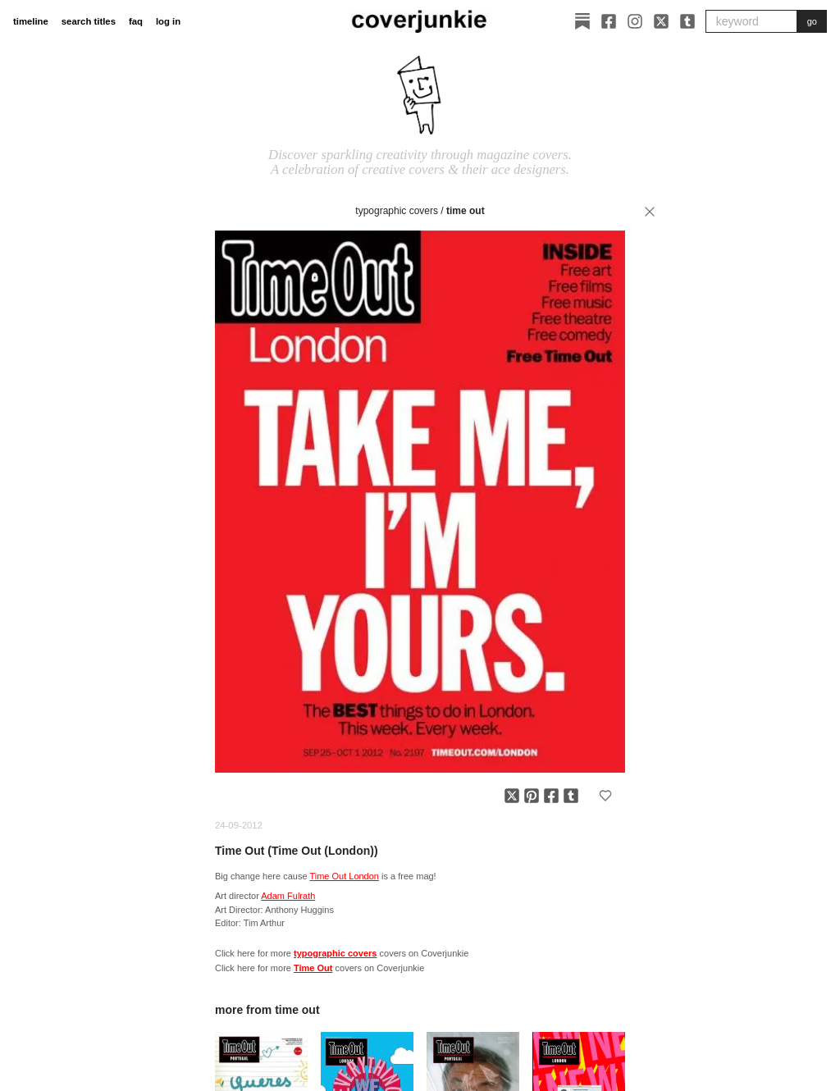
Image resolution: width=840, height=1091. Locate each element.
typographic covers (396, 211)
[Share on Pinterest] (531, 795)
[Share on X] (512, 795)
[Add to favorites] (605, 795)
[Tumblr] (687, 21)
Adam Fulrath (288, 896)
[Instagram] (635, 21)
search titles (89, 21)
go (812, 21)
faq (136, 21)
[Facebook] (608, 21)
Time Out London (344, 876)
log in (168, 21)
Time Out (465, 211)
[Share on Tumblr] (571, 795)
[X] (661, 21)
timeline (30, 21)
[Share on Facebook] (551, 795)
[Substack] (582, 21)
